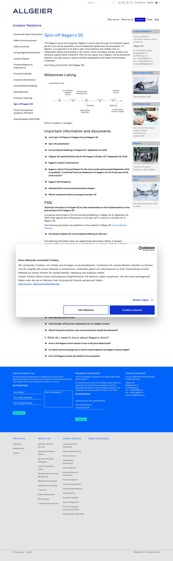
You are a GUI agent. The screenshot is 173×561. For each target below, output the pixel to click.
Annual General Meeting (25, 86)
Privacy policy (18, 552)
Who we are (19, 438)
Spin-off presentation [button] (56, 143)
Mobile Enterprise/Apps (47, 481)
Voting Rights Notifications (27, 52)
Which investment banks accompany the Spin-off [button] (70, 194)
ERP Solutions (43, 499)
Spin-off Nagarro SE (23, 104)
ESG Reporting (21, 92)
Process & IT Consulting (47, 485)
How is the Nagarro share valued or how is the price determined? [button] (77, 343)
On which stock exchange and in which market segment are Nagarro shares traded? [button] (86, 349)
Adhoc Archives (21, 46)
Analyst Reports (21, 59)
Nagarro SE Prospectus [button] (57, 181)
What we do (44, 438)
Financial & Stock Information (28, 34)
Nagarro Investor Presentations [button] (61, 162)
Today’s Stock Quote (98, 438)
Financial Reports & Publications (23, 66)
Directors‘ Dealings (23, 98)
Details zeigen (141, 300)
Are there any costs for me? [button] (59, 317)
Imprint (29, 552)
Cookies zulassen (132, 309)
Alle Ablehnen (86, 309)
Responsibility (18, 448)
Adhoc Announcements (25, 40)
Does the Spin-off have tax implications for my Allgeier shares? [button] (77, 323)
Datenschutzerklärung (46, 284)
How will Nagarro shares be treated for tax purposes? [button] (72, 356)
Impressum (25, 284)
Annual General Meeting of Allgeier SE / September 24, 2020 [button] (75, 150)
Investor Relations (72, 438)
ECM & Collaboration (46, 494)
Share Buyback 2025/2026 (26, 119)
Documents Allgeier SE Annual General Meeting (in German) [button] (75, 234)
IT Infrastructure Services (48, 503)
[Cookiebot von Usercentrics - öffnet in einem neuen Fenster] (141, 248)
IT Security (42, 490)
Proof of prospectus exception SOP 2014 (23, 111)
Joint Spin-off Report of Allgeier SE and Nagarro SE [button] (71, 137)
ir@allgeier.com (146, 64)
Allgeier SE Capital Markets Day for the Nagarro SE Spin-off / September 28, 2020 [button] (85, 156)
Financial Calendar (23, 73)
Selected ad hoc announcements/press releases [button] (69, 188)
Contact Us (139, 2)
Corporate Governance (25, 80)
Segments (17, 444)
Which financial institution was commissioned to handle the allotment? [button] (81, 330)
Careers (16, 453)
